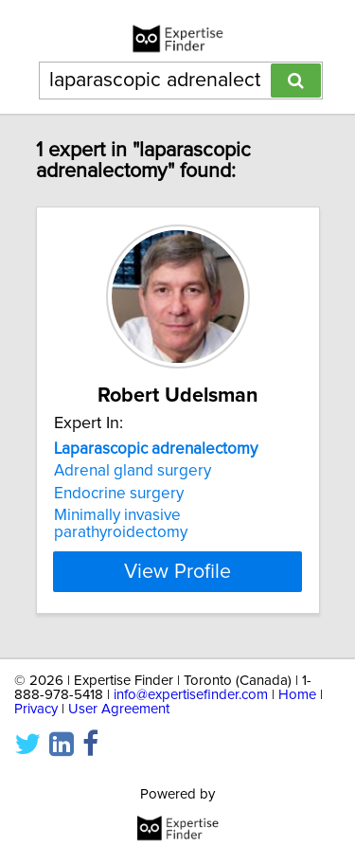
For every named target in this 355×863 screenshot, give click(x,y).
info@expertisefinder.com (191, 695)
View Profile (177, 571)
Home (297, 695)
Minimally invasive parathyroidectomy (120, 524)
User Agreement (118, 709)
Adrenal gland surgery (132, 470)
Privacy (36, 709)
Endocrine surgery (119, 493)
